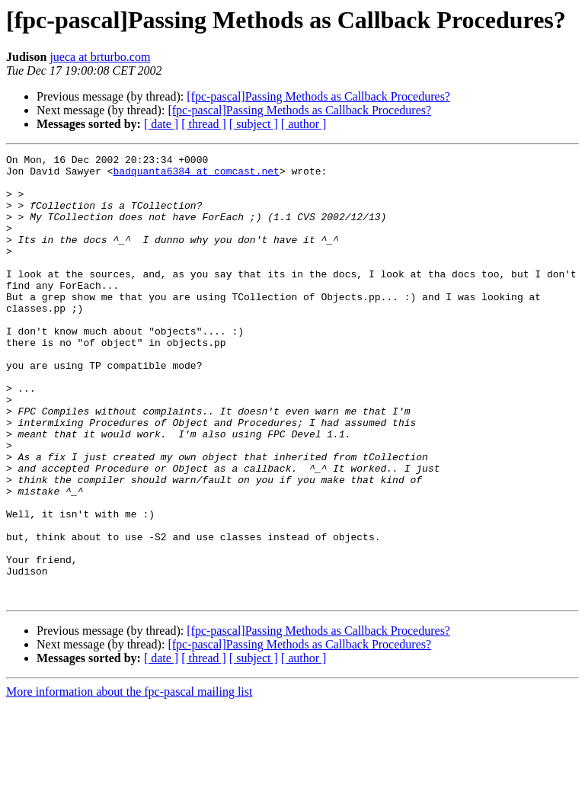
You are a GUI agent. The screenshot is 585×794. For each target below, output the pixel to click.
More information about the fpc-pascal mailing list (129, 780)
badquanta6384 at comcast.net (196, 175)
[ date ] (161, 123)
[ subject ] (253, 123)
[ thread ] (203, 123)
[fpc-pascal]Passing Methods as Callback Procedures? (318, 96)
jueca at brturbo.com (100, 56)
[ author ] (304, 123)
